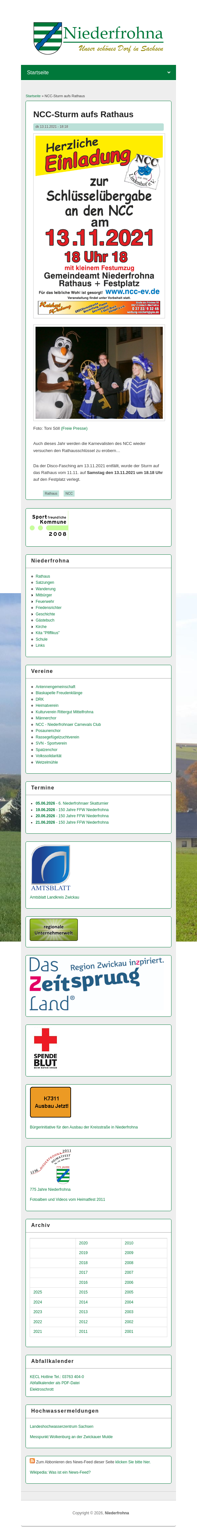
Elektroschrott (41, 1389)
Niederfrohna (117, 1513)
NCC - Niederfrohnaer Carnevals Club (68, 724)
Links (40, 645)
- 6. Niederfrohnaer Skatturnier (72, 803)
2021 (37, 1331)
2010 (129, 1243)
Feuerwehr (45, 601)
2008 (129, 1263)
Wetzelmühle (47, 762)
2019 (83, 1253)
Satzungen (45, 582)
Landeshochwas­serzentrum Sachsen (61, 1426)
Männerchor (46, 718)
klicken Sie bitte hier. (132, 1462)
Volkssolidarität (48, 756)
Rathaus (51, 493)
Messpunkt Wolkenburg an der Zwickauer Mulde (71, 1437)
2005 (129, 1292)
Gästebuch (45, 620)
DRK (40, 699)
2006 (129, 1282)
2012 (83, 1322)
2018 (83, 1263)
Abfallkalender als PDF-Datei (54, 1383)
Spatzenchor (46, 749)
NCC (69, 493)
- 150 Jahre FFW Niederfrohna (72, 810)
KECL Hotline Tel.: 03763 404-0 (57, 1377)
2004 (129, 1302)
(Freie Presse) (74, 428)
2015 (83, 1292)
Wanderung (46, 589)
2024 (37, 1302)
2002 (129, 1322)
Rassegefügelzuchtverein (57, 737)
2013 (83, 1312)
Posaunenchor (48, 730)
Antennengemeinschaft (55, 687)
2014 (83, 1302)
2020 (83, 1243)
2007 (129, 1272)
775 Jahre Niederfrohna (50, 1189)
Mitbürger (44, 595)
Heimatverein (47, 705)
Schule (41, 639)
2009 (129, 1253)
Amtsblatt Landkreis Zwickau (54, 897)
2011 (83, 1331)
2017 (83, 1272)
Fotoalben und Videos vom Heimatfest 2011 (67, 1199)
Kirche (41, 626)
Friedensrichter (48, 607)
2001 (129, 1331)
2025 (37, 1292)
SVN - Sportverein (51, 743)
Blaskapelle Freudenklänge (59, 693)
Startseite (33, 96)
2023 (37, 1312)
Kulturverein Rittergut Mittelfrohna (64, 712)
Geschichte (45, 614)
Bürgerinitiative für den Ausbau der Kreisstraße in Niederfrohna (84, 1127)
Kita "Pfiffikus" (47, 633)
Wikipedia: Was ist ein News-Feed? (60, 1472)
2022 (37, 1322)
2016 (83, 1282)
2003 (129, 1312)
